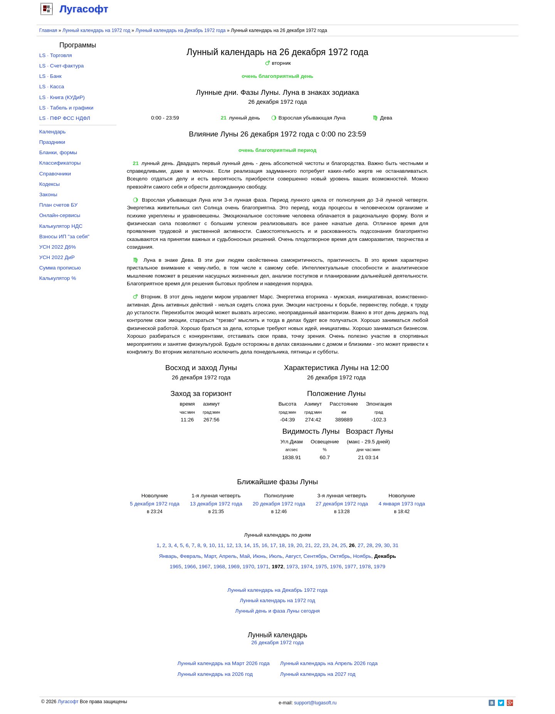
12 (229, 545)
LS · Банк (50, 76)
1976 (335, 566)
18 (282, 545)
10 (212, 545)
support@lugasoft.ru (315, 703)
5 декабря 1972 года (154, 504)
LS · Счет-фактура (61, 66)
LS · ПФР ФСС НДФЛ (64, 118)
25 (343, 545)
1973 (292, 566)
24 (334, 545)
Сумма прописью (60, 268)
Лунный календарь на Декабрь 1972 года (181, 30)
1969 (233, 566)
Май (245, 556)
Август (292, 556)
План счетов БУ (58, 205)
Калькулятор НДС (60, 226)
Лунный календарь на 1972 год (96, 30)
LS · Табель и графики (66, 108)
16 (264, 545)
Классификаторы (60, 163)
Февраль (190, 556)
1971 (263, 566)
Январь (168, 556)
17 (273, 545)
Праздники (52, 142)
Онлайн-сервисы (60, 215)
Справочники (55, 174)
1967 (204, 566)
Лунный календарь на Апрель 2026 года (329, 663)
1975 (321, 566)
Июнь (259, 556)
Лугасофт (68, 701)
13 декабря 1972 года (216, 504)
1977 (350, 566)
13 (238, 545)
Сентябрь (315, 556)
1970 (248, 566)
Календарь (52, 132)
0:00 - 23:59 (163, 118)
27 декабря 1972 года (342, 504)
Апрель (228, 556)
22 (317, 545)
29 (378, 545)
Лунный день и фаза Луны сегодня (277, 611)
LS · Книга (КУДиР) (62, 97)
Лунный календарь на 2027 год (317, 674)
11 (221, 545)
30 (387, 545)
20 (299, 545)
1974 (307, 566)
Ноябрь (362, 556)
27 (360, 545)
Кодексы (49, 184)
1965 (175, 566)
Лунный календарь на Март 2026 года (223, 663)
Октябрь (340, 556)
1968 (219, 566)
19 (290, 545)
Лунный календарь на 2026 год (214, 674)
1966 (190, 566)
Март (210, 556)
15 (256, 545)
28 (369, 545)
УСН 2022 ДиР (57, 257)
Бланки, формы (58, 152)
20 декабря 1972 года (279, 504)
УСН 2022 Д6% (57, 247)
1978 (365, 566)
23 (325, 545)
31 (396, 545)
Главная (48, 30)
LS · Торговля (55, 55)
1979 (379, 566)
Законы (48, 194)
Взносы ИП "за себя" (64, 236)
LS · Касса (51, 86)
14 (247, 545)
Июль (276, 556)
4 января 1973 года (401, 504)
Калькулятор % (57, 278)
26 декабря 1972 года (277, 642)
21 (308, 545)
